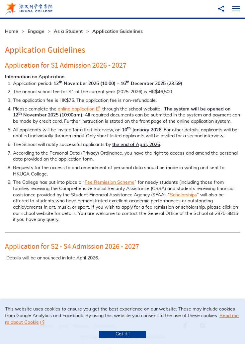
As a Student (68, 31)
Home (11, 31)
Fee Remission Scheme (109, 182)
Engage (36, 31)
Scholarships (183, 195)
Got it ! (122, 334)
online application (76, 109)
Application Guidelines (117, 31)
